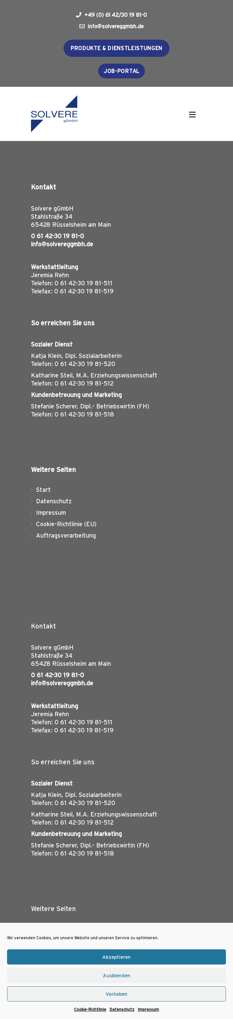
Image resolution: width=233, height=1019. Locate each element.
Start (43, 489)
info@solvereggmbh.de (111, 26)
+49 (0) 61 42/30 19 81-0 (111, 15)
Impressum (148, 1009)
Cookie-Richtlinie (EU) (66, 524)
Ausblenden (116, 975)
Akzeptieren (116, 957)
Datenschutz (122, 1009)
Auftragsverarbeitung (66, 535)
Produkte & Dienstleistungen (116, 48)
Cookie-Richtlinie (90, 1009)
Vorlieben (116, 994)
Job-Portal (122, 71)
